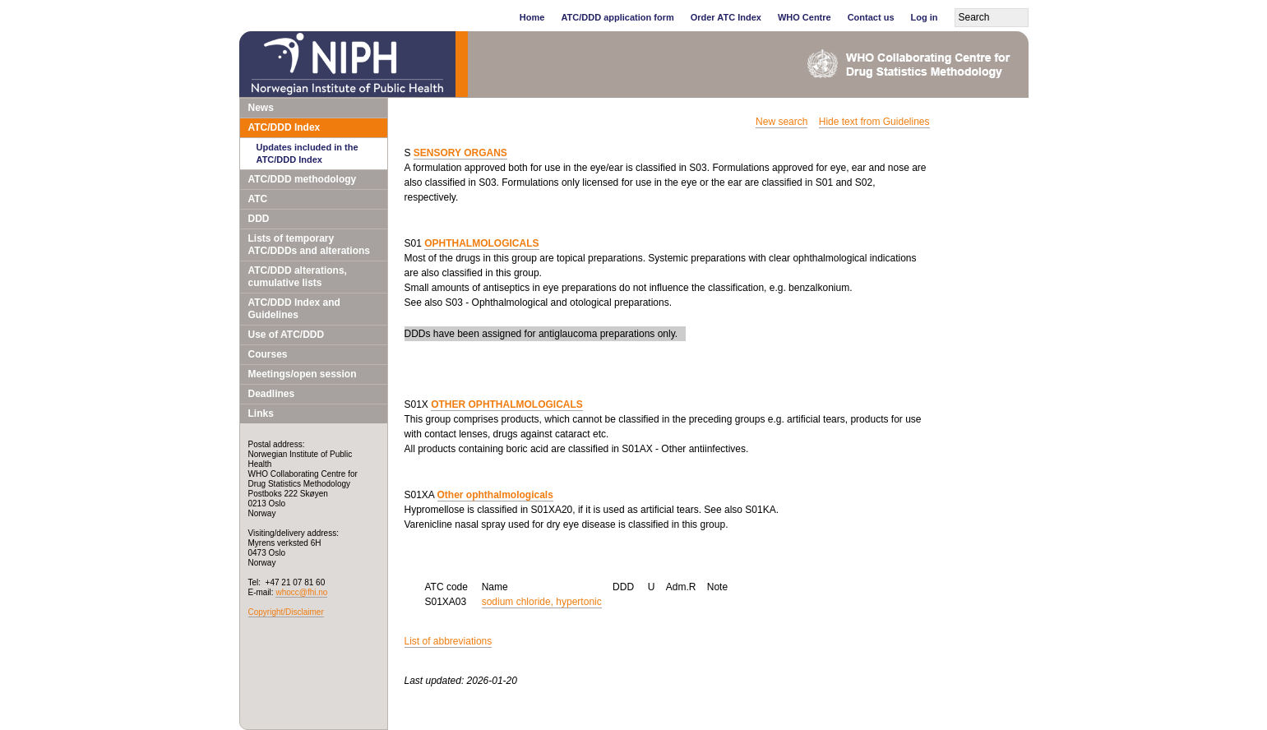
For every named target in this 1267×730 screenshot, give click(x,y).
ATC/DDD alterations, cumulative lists (297, 277)
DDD (259, 218)
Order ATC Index (726, 17)
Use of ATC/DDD (286, 334)
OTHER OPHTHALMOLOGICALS (507, 404)
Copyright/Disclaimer (286, 612)
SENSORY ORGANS (460, 153)
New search (781, 121)
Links (261, 413)
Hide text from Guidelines (874, 121)
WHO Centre (804, 17)
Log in (924, 17)
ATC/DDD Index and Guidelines (294, 309)
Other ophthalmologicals (495, 495)
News (261, 107)
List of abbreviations (448, 641)
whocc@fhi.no (301, 592)
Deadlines (271, 394)
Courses (268, 354)
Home (532, 17)
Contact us (871, 17)
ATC (258, 199)
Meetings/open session (302, 374)
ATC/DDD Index (284, 127)
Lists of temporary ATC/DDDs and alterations (309, 244)
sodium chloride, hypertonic (542, 602)
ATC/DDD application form (617, 17)
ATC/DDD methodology (302, 179)
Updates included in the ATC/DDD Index (307, 153)
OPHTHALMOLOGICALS (481, 243)
